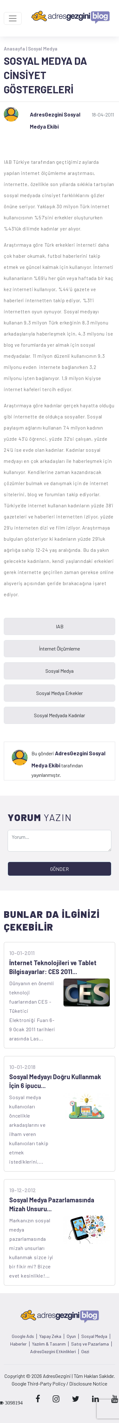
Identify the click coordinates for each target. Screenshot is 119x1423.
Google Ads (23, 1336)
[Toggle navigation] (13, 18)
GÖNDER (59, 869)
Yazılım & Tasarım (49, 1343)
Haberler (18, 1343)
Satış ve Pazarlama (90, 1343)
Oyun (71, 1336)
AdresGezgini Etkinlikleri (53, 1351)
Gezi (85, 1351)
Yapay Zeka (50, 1336)
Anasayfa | (16, 48)
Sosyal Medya (42, 48)
